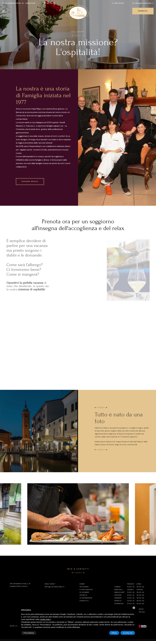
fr (51, 3)
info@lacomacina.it (143, 3)
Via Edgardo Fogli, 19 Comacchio (18, 3)
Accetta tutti (128, 633)
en (48, 3)
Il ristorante (86, 590)
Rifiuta (114, 633)
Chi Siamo (84, 587)
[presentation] (7, 514)
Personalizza (28, 633)
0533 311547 (118, 3)
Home (82, 584)
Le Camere (84, 592)
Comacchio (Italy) (20, 585)
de (54, 3)
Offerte (83, 595)
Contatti (84, 601)
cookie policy (45, 619)
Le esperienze (86, 598)
